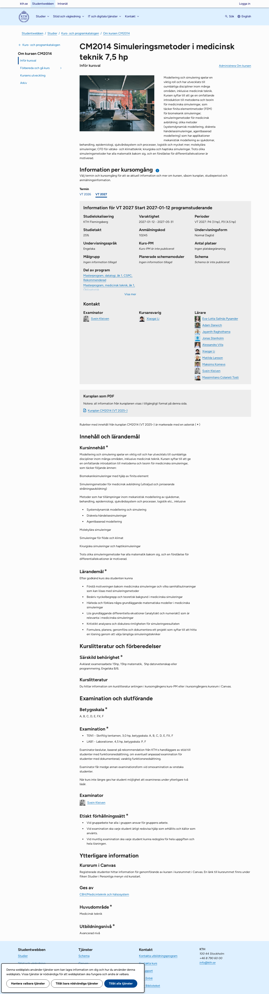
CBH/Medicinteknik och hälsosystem (104, 894)
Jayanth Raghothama (216, 331)
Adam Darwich (212, 325)
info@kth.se (208, 962)
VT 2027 (101, 194)
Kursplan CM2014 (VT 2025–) (108, 410)
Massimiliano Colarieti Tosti (220, 377)
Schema (83, 956)
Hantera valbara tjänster (28, 983)
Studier (52, 33)
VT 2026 (85, 194)
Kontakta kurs (148, 963)
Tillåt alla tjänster (121, 983)
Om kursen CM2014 (116, 33)
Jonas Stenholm (213, 338)
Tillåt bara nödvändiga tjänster (77, 983)
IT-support (146, 971)
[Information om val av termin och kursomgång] (158, 170)
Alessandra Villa (212, 344)
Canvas (83, 963)
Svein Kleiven (100, 318)
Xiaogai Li (153, 318)
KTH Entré (146, 978)
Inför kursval (28, 60)
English (246, 16)
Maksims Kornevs (213, 364)
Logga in (244, 3)
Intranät (63, 3)
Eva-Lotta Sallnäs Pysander (220, 318)
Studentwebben (43, 3)
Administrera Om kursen (235, 66)
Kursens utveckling (32, 75)
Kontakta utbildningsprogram (158, 956)
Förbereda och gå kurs (35, 68)
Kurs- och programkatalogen (80, 33)
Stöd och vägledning (31, 963)
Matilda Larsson (212, 357)
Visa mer (130, 294)
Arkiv (23, 83)
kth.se (24, 3)
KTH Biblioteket (149, 985)
